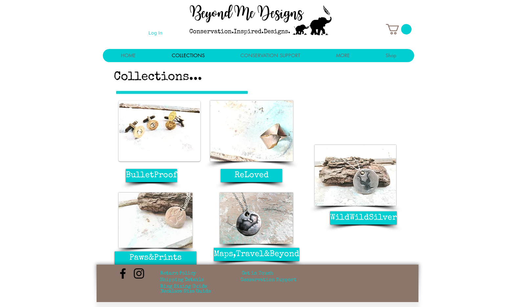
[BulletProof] (151, 175)
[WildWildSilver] (363, 217)
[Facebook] (123, 273)
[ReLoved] (251, 175)
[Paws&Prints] (155, 258)
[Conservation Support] (268, 280)
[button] (399, 29)
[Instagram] (139, 273)
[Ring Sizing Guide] (183, 286)
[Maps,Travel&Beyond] (256, 254)
